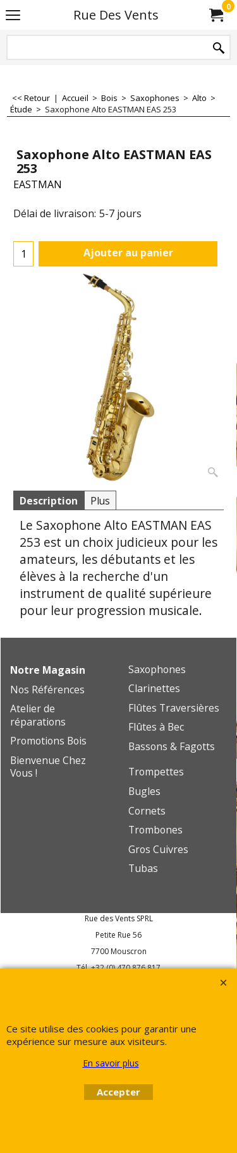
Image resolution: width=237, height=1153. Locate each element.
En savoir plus (111, 1063)
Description (49, 501)
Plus (100, 501)
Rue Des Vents (116, 14)
